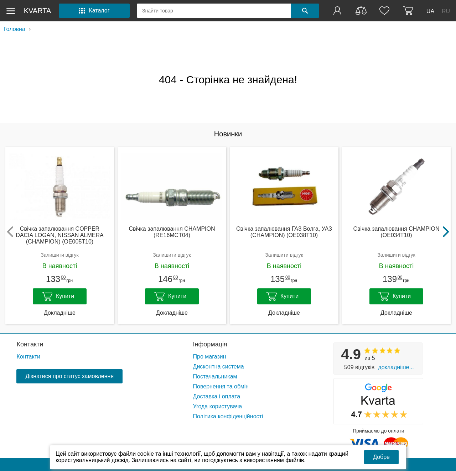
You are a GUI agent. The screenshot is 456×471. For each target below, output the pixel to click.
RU (446, 11)
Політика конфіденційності (228, 416)
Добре (381, 457)
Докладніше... (396, 367)
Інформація (210, 344)
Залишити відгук (59, 255)
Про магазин (209, 357)
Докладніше (60, 313)
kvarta (37, 11)
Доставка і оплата (216, 396)
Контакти (29, 344)
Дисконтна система (218, 366)
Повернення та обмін (221, 386)
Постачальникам (215, 376)
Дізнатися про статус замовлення (69, 376)
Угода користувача (217, 406)
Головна (14, 29)
